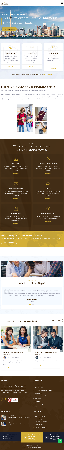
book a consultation (9, 242)
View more (10, 66)
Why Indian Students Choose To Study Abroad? (19, 417)
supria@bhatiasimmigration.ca (11, 435)
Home (26, 445)
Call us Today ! (47, 74)
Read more (7, 367)
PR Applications (39, 385)
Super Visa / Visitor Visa (41, 396)
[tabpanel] (32, 296)
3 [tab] (33, 304)
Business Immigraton (40, 404)
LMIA (36, 406)
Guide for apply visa (40, 416)
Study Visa (37, 401)
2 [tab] (32, 304)
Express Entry (38, 393)
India (32, 301)
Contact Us (36, 445)
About (30, 445)
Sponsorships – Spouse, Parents (43, 390)
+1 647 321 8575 (43, 427)
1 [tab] (30, 304)
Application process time (41, 421)
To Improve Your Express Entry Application (18, 424)
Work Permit (38, 398)
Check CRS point (39, 424)
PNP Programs (39, 387)
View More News (56, 320)
